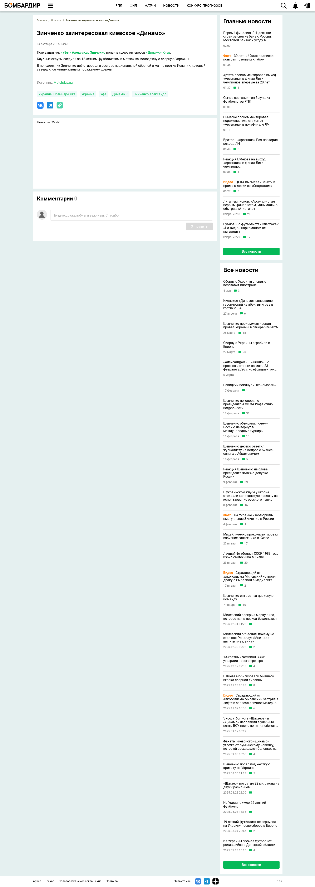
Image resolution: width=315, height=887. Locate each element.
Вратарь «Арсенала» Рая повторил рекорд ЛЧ (250, 141)
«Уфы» (66, 52)
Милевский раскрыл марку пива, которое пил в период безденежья (250, 616)
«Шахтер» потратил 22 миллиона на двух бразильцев (251, 785)
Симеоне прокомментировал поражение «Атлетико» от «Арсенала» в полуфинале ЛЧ (246, 120)
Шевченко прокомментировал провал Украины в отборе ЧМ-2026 (250, 325)
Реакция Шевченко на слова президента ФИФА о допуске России (245, 473)
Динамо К (120, 94)
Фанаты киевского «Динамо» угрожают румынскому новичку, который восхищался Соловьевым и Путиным (250, 745)
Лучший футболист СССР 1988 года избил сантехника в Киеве (251, 555)
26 (244, 352)
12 (249, 237)
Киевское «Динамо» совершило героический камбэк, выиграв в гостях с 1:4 (248, 304)
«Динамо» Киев (157, 52)
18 (244, 332)
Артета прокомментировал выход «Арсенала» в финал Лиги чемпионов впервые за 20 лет (249, 78)
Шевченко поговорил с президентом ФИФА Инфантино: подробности (248, 404)
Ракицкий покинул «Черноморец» (249, 385)
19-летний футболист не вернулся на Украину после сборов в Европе (250, 823)
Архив (37, 881)
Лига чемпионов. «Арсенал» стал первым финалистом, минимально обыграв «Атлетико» (250, 205)
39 (246, 482)
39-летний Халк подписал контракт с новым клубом (248, 57)
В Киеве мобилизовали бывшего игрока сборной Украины (248, 678)
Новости (56, 20)
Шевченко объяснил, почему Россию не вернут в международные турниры (245, 427)
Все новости (251, 251)
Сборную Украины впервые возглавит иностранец (244, 283)
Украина (87, 94)
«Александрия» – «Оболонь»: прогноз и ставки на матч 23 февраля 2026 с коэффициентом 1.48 (248, 365)
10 (244, 604)
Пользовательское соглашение (80, 881)
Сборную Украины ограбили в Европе (246, 344)
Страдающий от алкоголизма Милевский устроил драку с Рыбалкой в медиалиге (249, 576)
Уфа (103, 94)
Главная (42, 20)
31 (248, 413)
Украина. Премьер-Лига (57, 94)
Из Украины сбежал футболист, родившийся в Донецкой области (249, 843)
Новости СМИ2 (48, 122)
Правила (112, 881)
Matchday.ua (63, 82)
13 (248, 436)
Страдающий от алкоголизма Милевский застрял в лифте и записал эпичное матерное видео (250, 699)
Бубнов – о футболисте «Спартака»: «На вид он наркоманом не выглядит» (251, 227)
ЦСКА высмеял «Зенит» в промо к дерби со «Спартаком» (249, 184)
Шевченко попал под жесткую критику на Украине (246, 766)
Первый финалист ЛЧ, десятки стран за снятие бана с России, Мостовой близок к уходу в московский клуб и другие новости (250, 36)
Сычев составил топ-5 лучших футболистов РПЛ (246, 99)
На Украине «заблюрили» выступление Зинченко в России (248, 517)
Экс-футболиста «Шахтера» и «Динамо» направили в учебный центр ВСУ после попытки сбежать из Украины (250, 722)
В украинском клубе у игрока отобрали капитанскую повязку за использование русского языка (250, 495)
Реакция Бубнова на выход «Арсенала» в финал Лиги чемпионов (244, 163)
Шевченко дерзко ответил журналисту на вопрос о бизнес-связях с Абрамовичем (248, 450)
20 (249, 214)
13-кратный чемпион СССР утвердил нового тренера (244, 659)
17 (246, 543)
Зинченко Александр (150, 94)
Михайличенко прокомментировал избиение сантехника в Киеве (250, 536)
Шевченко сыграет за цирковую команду (248, 597)
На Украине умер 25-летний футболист (244, 804)
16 (246, 505)
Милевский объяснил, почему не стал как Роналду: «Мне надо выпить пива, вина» (248, 637)
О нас (50, 881)
